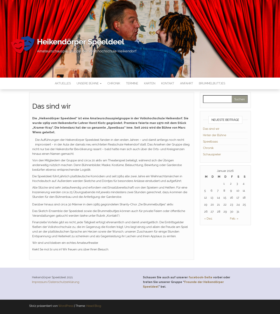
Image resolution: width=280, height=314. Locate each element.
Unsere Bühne (89, 83)
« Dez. (208, 218)
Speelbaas (210, 141)
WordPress (65, 306)
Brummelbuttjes (212, 83)
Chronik (113, 83)
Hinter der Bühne (214, 135)
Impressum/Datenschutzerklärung (55, 282)
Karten (149, 83)
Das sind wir (211, 129)
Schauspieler (212, 154)
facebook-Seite (200, 277)
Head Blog (93, 306)
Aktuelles (63, 83)
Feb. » (234, 218)
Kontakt (167, 83)
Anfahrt (186, 83)
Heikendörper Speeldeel (80, 41)
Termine (132, 83)
